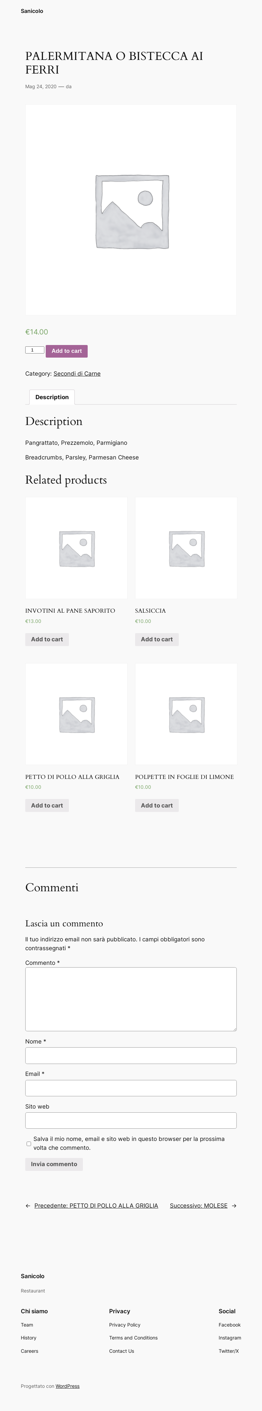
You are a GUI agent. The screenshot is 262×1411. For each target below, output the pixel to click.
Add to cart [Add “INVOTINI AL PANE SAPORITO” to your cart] (47, 639)
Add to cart (67, 351)
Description (52, 397)
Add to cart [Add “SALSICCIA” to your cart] (157, 639)
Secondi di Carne (77, 373)
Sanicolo (32, 10)
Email (35, 1073)
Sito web (37, 1106)
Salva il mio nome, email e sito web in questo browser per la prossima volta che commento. (129, 1143)
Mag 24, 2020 (41, 86)
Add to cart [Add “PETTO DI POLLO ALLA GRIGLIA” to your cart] (47, 805)
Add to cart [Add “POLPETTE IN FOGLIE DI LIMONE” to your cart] (157, 805)
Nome (35, 1041)
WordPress (67, 1386)
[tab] (52, 397)
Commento (42, 962)
